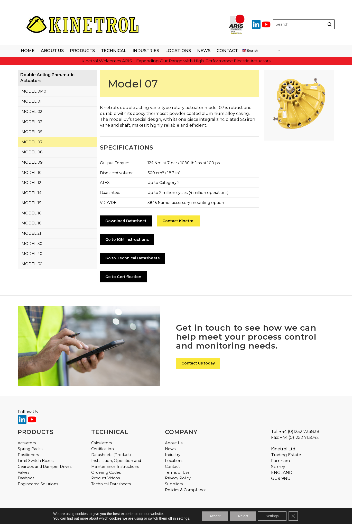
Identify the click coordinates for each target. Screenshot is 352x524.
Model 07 (32, 142)
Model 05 (32, 132)
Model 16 (31, 213)
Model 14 (31, 193)
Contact (227, 50)
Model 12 (31, 182)
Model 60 (32, 264)
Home (28, 50)
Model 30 (32, 243)
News (203, 50)
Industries (146, 50)
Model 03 (32, 122)
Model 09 (32, 162)
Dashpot (26, 478)
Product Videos (105, 478)
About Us (52, 50)
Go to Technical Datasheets (132, 258)
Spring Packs (30, 449)
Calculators (101, 443)
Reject (243, 516)
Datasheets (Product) (111, 454)
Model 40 (32, 253)
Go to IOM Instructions (127, 239)
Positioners (28, 454)
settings (183, 518)
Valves (23, 472)
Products (82, 50)
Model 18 (32, 223)
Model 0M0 (34, 91)
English (250, 51)
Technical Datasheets (111, 484)
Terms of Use (177, 472)
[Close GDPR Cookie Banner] (293, 516)
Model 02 (32, 111)
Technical (113, 50)
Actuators (27, 443)
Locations (178, 50)
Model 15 (31, 203)
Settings (272, 516)
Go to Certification (123, 276)
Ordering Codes (106, 472)
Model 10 (32, 172)
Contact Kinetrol (178, 221)
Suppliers (174, 484)
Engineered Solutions (38, 484)
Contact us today (198, 363)
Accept (215, 516)
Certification (102, 449)
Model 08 (32, 152)
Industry (172, 454)
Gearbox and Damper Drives (44, 466)
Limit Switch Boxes (35, 460)
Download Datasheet (125, 221)
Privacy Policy (178, 478)
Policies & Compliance (186, 490)
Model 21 (31, 233)
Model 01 (32, 101)
